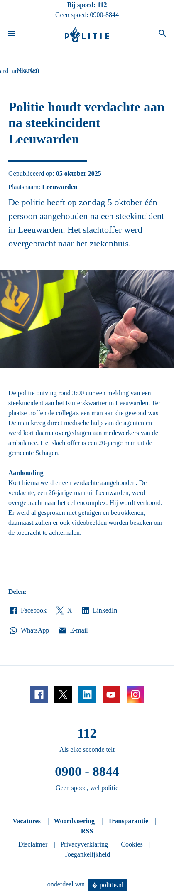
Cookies (131, 844)
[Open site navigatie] (12, 34)
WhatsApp (28, 630)
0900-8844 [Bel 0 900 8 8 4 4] (104, 14)
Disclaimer (32, 844)
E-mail (72, 630)
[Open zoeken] (162, 34)
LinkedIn (99, 610)
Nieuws (27, 70)
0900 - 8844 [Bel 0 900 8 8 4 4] (87, 771)
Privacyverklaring (84, 844)
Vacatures (26, 821)
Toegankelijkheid (87, 854)
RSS (87, 830)
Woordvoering (74, 821)
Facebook (27, 610)
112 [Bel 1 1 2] (102, 4)
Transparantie (128, 821)
